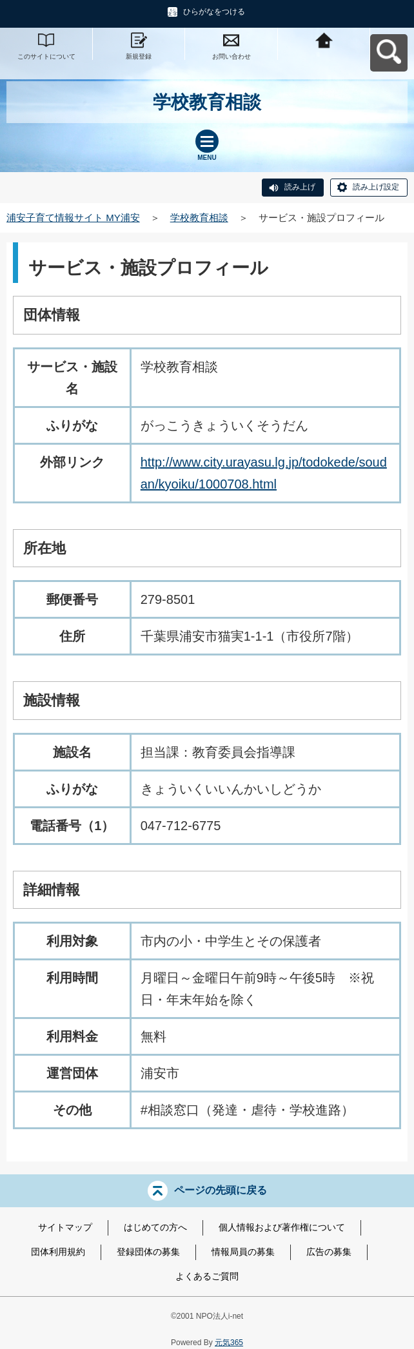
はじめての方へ (155, 1227)
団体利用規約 (58, 1252)
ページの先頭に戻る (220, 1190)
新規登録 (139, 56)
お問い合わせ (231, 56)
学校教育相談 (199, 217)
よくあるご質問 (207, 1276)
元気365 (229, 1342)
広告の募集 (328, 1252)
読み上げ (299, 186)
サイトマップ (65, 1227)
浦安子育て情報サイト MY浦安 (73, 217)
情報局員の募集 (243, 1252)
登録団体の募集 (148, 1252)
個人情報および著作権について (282, 1227)
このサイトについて (46, 56)
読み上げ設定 (376, 186)
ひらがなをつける (214, 11)
